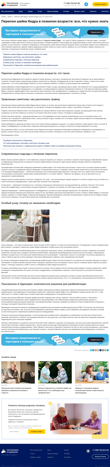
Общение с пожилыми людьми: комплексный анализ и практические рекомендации (89, 390)
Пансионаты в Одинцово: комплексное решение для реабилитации (30, 65)
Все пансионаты (7, 11)
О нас (40, 11)
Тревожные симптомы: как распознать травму (21, 57)
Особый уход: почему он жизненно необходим (22, 63)
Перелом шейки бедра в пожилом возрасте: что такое (25, 54)
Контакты (105, 11)
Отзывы (66, 11)
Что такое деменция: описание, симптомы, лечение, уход (26, 143)
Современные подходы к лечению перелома (21, 60)
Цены (21, 11)
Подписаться (97, 33)
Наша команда (52, 11)
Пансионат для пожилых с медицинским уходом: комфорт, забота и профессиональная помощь (42, 146)
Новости (93, 11)
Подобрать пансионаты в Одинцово (17, 140)
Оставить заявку (36, 431)
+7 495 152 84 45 (71, 3)
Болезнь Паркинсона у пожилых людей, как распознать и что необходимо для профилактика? (55, 390)
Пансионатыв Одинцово (9, 4)
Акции (30, 11)
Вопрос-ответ (79, 11)
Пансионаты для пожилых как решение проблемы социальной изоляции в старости (16, 390)
